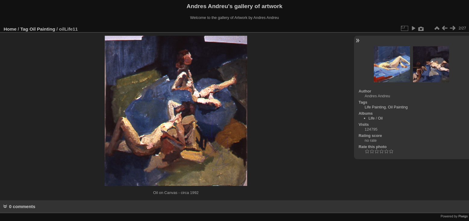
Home (10, 29)
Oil (380, 118)
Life (371, 118)
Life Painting (375, 107)
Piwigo (463, 216)
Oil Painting (42, 29)
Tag (24, 29)
